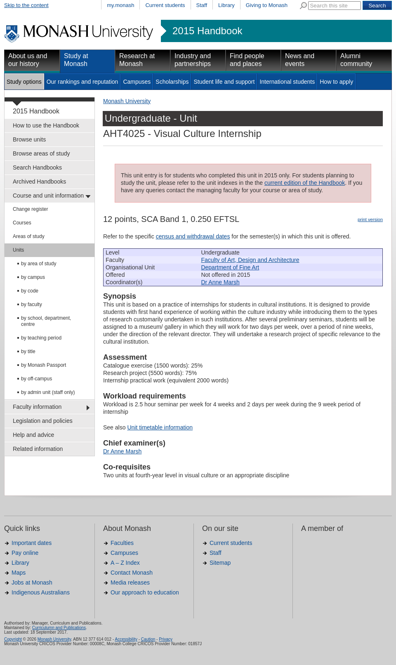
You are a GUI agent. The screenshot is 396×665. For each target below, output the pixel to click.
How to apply (336, 81)
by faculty (31, 304)
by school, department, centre (46, 321)
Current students (165, 5)
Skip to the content (26, 5)
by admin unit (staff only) (48, 392)
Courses (22, 223)
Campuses (137, 81)
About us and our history (27, 59)
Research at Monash (137, 59)
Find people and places (247, 59)
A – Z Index (125, 562)
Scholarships (172, 81)
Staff (201, 5)
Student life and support (224, 81)
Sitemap (220, 562)
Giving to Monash (267, 5)
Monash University (127, 101)
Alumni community (356, 59)
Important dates (32, 543)
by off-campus (36, 379)
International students (287, 81)
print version (370, 219)
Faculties (122, 543)
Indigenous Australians (41, 592)
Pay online (25, 552)
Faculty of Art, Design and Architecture (250, 260)
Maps (19, 572)
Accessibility (126, 639)
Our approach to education (145, 592)
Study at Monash (76, 59)
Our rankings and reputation (82, 81)
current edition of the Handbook (304, 182)
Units (18, 250)
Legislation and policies (43, 420)
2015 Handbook (207, 31)
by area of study (38, 263)
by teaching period (41, 338)
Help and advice (33, 435)
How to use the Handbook (46, 125)
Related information (38, 449)
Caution (148, 639)
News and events (299, 59)
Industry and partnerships (192, 59)
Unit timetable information (160, 427)
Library (226, 5)
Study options (24, 81)
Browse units (29, 139)
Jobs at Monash (32, 582)
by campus (33, 277)
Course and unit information (48, 195)
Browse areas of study (41, 153)
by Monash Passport (43, 365)
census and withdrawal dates (193, 236)
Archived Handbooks (39, 181)
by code (29, 291)
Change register (30, 209)
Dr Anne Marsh (220, 282)
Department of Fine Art (230, 267)
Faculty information (37, 406)
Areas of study (29, 236)
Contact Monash (132, 572)
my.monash (120, 5)
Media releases (130, 582)
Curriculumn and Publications (59, 627)
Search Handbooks (37, 167)
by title (28, 351)
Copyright (13, 639)
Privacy (165, 639)
